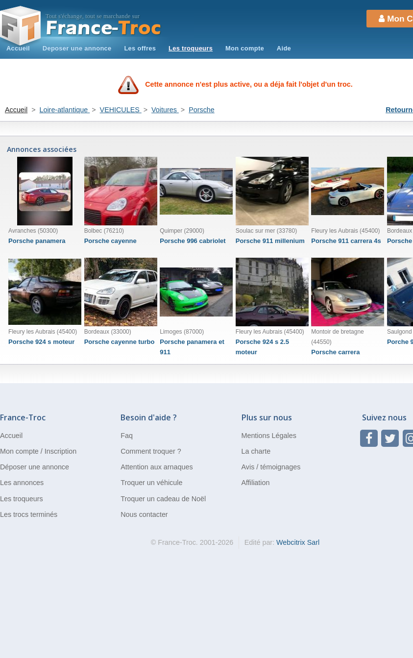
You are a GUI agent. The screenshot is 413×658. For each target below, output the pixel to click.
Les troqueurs (191, 48)
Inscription (60, 451)
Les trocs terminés (28, 514)
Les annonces (22, 483)
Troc (103, 28)
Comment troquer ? (151, 451)
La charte (256, 451)
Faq (127, 435)
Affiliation (256, 483)
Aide (284, 48)
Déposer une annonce (34, 467)
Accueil (18, 48)
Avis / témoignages (271, 467)
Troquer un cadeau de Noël (163, 499)
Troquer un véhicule (151, 483)
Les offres (140, 48)
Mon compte (244, 48)
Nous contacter (144, 514)
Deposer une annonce (77, 48)
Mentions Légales (269, 435)
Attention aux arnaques (157, 467)
